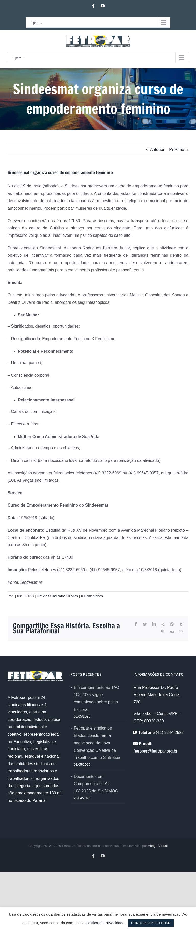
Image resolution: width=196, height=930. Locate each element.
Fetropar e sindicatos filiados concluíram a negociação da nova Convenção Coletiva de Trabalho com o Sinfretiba (97, 743)
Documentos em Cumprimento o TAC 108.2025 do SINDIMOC (96, 783)
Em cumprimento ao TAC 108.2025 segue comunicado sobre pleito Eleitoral (96, 698)
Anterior (157, 149)
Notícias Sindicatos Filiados (57, 596)
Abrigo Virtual (158, 846)
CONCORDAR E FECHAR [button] (151, 923)
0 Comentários (92, 596)
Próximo (176, 149)
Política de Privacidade (105, 923)
